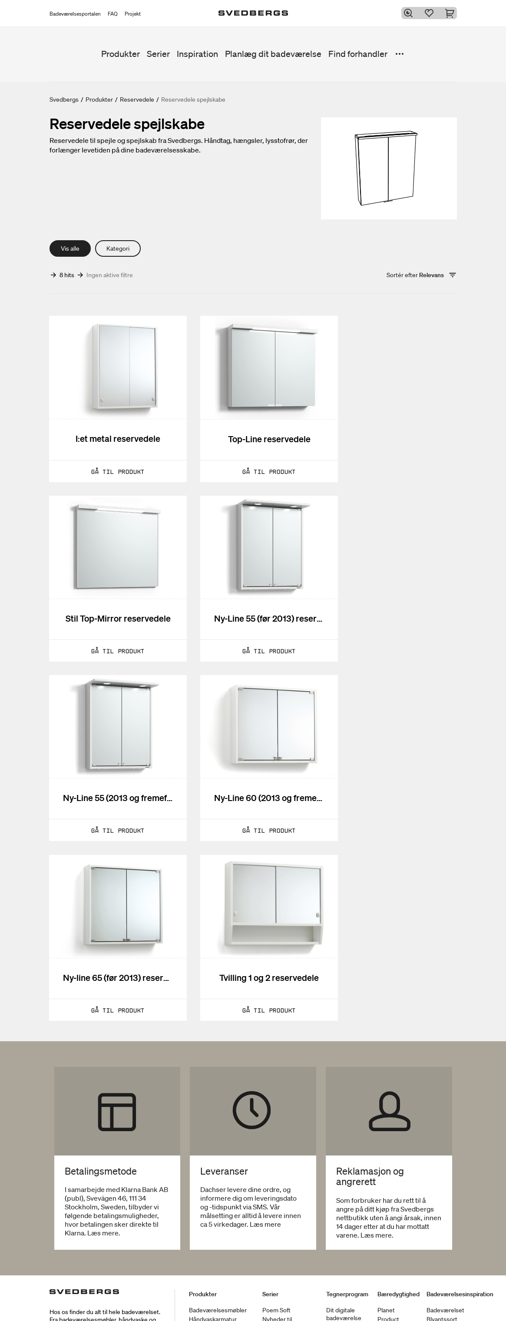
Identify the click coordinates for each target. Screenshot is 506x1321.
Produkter (120, 54)
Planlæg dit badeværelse (273, 54)
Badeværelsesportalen (75, 13)
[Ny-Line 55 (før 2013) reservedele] (113, 566)
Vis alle (70, 248)
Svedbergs (64, 99)
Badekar (200, 1314)
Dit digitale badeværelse (343, 1290)
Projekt (133, 13)
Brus (195, 1304)
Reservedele (137, 99)
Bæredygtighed (398, 1270)
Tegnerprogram (347, 1270)
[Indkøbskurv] (451, 13)
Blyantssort (442, 1295)
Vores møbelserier (287, 1312)
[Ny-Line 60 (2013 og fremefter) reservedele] (393, 566)
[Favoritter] (431, 13)
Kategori (117, 248)
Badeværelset (445, 1286)
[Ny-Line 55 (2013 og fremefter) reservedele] (253, 566)
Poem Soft (276, 1286)
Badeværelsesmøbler (218, 1286)
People (387, 1304)
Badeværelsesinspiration (460, 1270)
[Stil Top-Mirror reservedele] (393, 394)
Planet (386, 1286)
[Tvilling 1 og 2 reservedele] (253, 737)
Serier (158, 54)
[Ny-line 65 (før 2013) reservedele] (113, 737)
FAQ (113, 13)
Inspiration (197, 54)
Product (388, 1295)
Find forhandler (357, 54)
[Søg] (410, 13)
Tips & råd (440, 1304)
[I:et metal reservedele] (113, 394)
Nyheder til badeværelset (281, 1299)
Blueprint (338, 1303)
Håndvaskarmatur (213, 1295)
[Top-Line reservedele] (253, 394)
